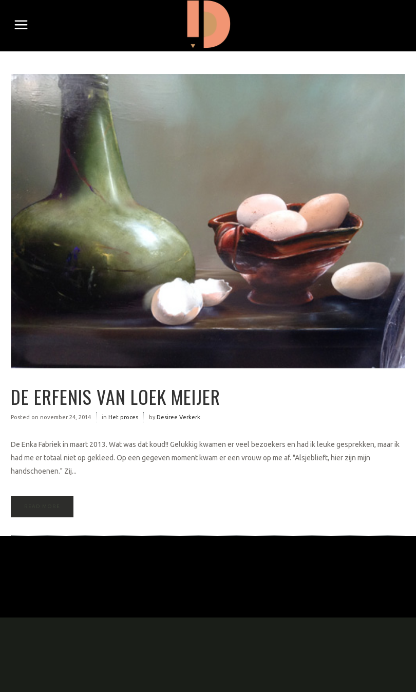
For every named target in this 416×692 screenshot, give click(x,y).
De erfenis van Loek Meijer (115, 396)
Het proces (123, 417)
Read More (42, 506)
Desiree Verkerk (178, 417)
